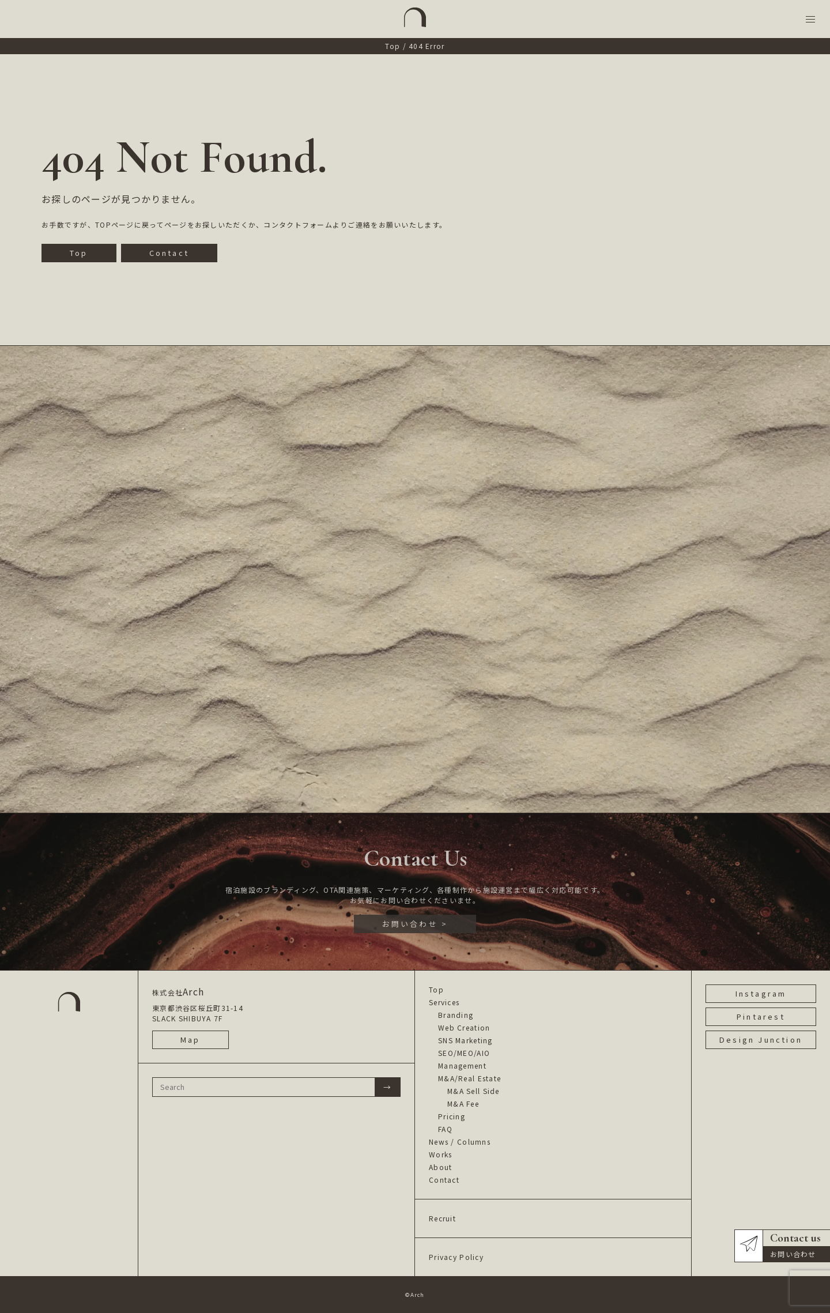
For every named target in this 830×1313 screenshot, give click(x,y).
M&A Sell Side (473, 1091)
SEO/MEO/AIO (464, 1053)
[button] (810, 20)
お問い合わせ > (415, 923)
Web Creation (464, 1027)
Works (440, 1154)
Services (444, 1002)
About (440, 1167)
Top (392, 46)
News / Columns (460, 1141)
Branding (455, 1015)
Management (462, 1065)
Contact (169, 252)
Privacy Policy (456, 1257)
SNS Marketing (465, 1040)
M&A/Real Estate (469, 1078)
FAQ (445, 1129)
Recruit (442, 1218)
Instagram (761, 993)
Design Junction (760, 1039)
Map (190, 1039)
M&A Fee (463, 1103)
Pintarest (761, 1016)
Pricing (451, 1116)
